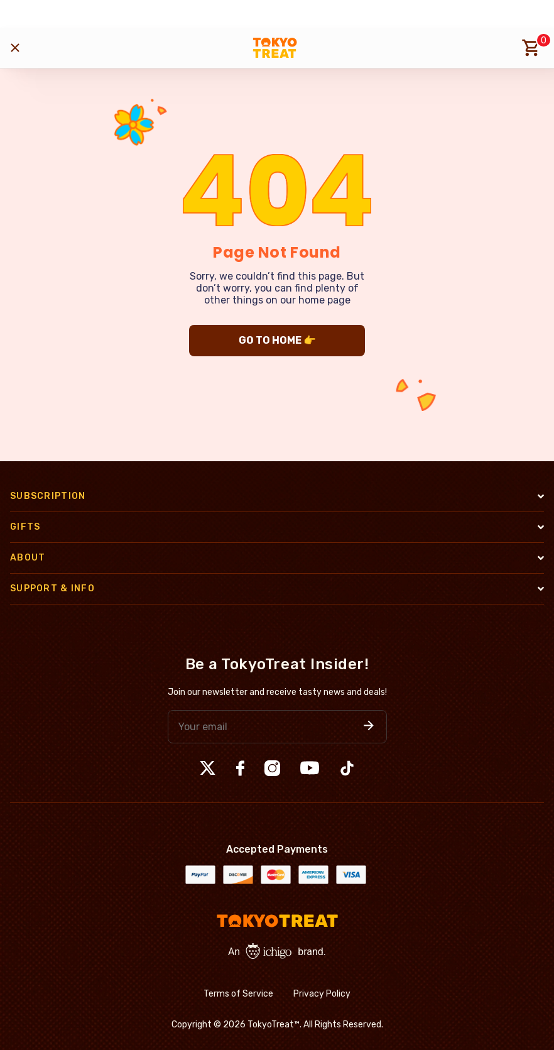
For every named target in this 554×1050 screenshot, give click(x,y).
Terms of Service (238, 993)
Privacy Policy (321, 993)
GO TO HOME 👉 (277, 340)
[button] (368, 726)
